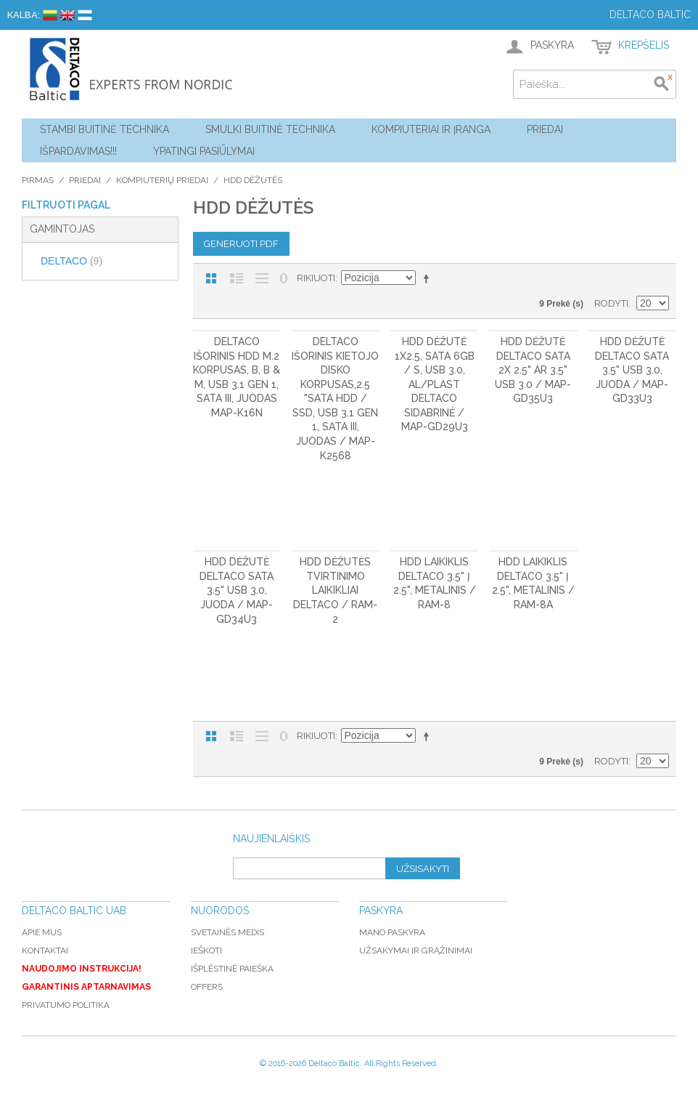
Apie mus (42, 932)
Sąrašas (236, 278)
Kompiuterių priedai (162, 180)
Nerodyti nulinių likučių (284, 278)
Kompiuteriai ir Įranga (430, 129)
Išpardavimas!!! (78, 151)
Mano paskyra (392, 932)
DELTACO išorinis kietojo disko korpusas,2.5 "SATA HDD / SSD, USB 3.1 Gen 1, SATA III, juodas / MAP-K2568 (335, 398)
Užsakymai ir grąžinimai (415, 950)
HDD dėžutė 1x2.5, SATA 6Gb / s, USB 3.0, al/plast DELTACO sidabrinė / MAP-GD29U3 (435, 384)
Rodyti (611, 303)
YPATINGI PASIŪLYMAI (204, 151)
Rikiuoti (316, 278)
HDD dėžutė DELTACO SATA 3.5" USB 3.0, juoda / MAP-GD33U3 (632, 370)
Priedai (545, 129)
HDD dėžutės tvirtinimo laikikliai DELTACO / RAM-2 (335, 590)
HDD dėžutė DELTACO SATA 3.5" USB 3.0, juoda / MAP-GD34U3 (237, 590)
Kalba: (23, 14)
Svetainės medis (227, 932)
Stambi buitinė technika (104, 129)
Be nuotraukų (262, 278)
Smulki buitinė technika (270, 129)
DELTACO (71, 261)
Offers (207, 987)
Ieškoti (206, 950)
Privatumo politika (66, 1005)
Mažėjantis (429, 278)
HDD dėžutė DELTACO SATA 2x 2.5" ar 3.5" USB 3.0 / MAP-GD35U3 (533, 370)
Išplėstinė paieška (232, 969)
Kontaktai (45, 950)
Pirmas (38, 180)
